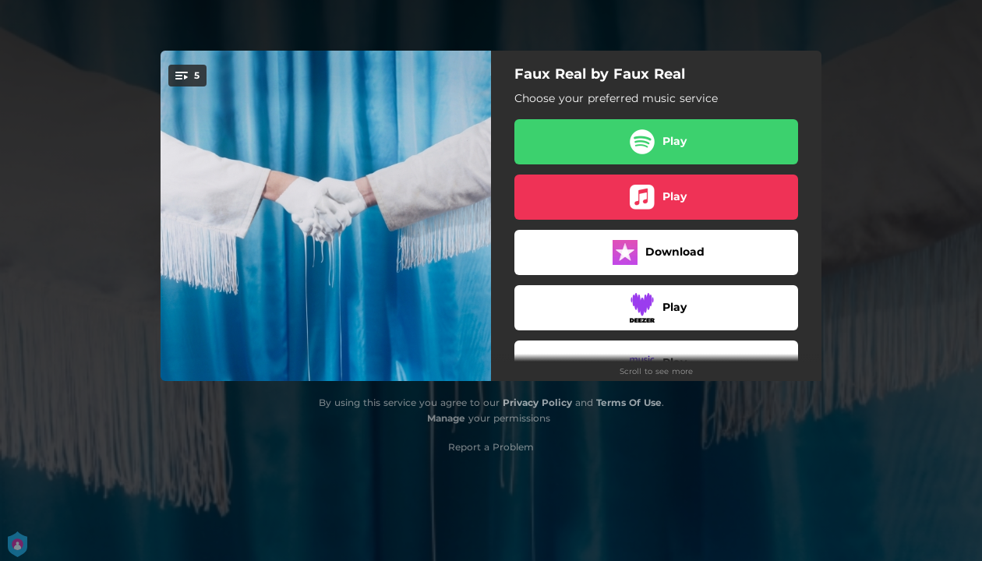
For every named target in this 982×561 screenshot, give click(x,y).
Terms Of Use (629, 402)
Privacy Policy (537, 402)
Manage (446, 418)
